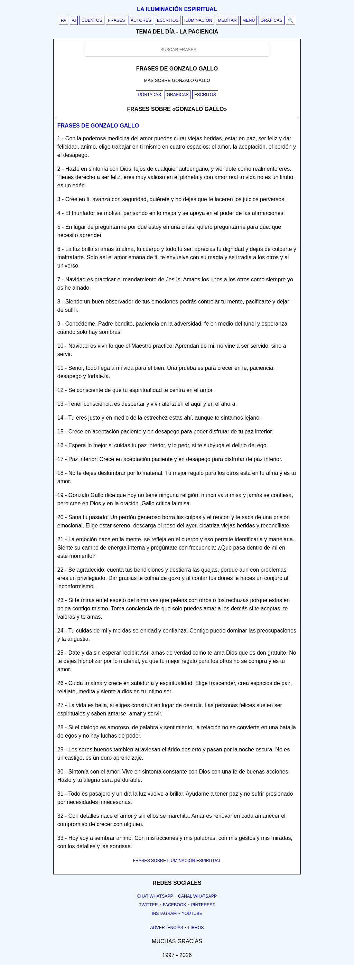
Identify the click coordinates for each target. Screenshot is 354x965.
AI (74, 20)
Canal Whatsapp (197, 896)
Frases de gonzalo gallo (98, 126)
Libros (196, 927)
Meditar (227, 20)
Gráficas (271, 20)
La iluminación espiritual (177, 9)
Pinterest (203, 904)
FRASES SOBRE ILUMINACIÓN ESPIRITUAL (177, 860)
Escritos (168, 20)
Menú (248, 20)
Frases (116, 20)
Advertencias (167, 927)
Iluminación (198, 20)
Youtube (191, 913)
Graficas (177, 94)
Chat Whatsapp (155, 896)
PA (63, 20)
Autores (141, 20)
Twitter (148, 904)
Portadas (149, 94)
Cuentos (92, 20)
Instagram (164, 913)
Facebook (174, 904)
